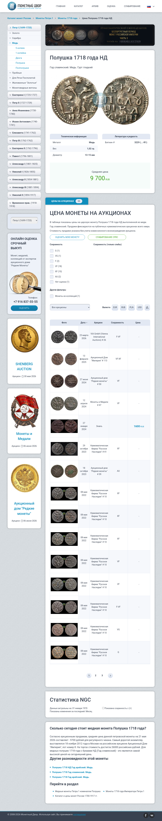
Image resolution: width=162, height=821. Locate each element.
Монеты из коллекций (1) (67, 296)
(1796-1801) (21, 156)
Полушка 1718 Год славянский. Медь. (72, 772)
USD (140, 307)
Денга (19, 58)
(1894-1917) (22, 195)
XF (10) (58, 271)
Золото (14, 33)
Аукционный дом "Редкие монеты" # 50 (99, 381)
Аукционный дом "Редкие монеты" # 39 (99, 471)
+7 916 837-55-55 (26, 301)
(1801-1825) (23, 163)
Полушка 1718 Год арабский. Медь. (71, 777)
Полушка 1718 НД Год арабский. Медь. (72, 767)
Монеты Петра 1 (44, 18)
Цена (139, 322)
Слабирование (132, 6)
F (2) (57, 261)
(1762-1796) (23, 148)
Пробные (15, 72)
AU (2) (58, 276)
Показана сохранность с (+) (118, 708)
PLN (131, 307)
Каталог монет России (19, 18)
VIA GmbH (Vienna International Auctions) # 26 (99, 337)
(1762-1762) (21, 140)
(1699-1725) (20, 27)
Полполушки (22, 68)
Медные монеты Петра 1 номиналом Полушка (77, 791)
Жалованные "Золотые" (23, 82)
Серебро (15, 38)
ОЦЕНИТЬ (24, 308)
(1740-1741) (23, 123)
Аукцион (99, 322)
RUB (123, 307)
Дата (84, 322)
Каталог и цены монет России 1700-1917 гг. (76, 796)
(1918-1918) (23, 204)
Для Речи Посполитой (22, 78)
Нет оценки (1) (62, 282)
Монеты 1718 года (67, 18)
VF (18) (58, 266)
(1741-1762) (22, 132)
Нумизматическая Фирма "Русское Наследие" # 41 (99, 448)
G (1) (57, 250)
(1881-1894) (24, 187)
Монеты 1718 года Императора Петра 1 (125, 791)
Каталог (78, 6)
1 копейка (21, 53)
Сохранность (118, 322)
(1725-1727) (23, 94)
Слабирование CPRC (107, 237)
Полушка (20, 63)
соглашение (79, 814)
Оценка (111, 6)
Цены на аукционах (66, 201)
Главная (60, 6)
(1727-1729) (20, 102)
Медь (13, 43)
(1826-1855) (22, 171)
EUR (115, 307)
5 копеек (20, 48)
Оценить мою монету (67, 237)
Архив (95, 6)
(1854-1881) (23, 179)
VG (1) (58, 256)
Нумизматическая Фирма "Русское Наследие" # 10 (99, 493)
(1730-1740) (22, 112)
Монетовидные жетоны (23, 87)
